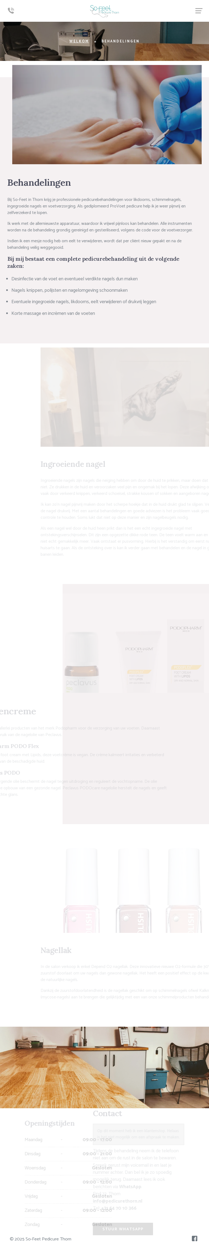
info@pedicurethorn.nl (115, 1201)
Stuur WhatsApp (120, 1229)
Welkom (79, 41)
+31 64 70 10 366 (116, 1208)
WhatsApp (127, 1187)
